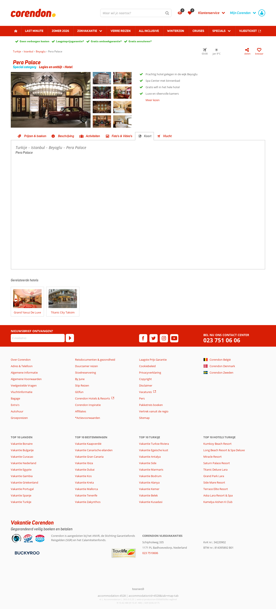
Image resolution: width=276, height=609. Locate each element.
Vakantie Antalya (150, 457)
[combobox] (135, 13)
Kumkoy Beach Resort (217, 444)
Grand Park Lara (213, 476)
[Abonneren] (70, 338)
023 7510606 (150, 553)
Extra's (15, 405)
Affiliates (80, 411)
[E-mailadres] (38, 338)
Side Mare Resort (214, 482)
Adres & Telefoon (22, 366)
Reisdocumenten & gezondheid (95, 360)
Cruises (198, 31)
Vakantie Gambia (22, 476)
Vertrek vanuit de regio (153, 411)
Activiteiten (93, 136)
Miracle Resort (212, 457)
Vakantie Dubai (84, 469)
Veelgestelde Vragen (24, 385)
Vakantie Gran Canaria (89, 457)
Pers (142, 398)
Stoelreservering (85, 372)
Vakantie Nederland (23, 463)
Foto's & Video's (122, 136)
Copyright (145, 379)
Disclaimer (145, 385)
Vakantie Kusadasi (150, 502)
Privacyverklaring (150, 372)
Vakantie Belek (148, 495)
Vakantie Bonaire (22, 444)
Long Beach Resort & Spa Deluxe (224, 450)
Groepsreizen (19, 418)
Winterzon (175, 31)
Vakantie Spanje (21, 495)
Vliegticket (248, 31)
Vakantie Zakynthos (87, 502)
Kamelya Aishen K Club (217, 502)
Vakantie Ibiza (84, 463)
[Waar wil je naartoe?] (135, 13)
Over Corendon (21, 360)
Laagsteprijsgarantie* (70, 41)
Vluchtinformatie (21, 392)
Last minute (34, 31)
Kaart (147, 136)
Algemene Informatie (24, 372)
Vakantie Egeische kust (153, 450)
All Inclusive (149, 31)
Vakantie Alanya (149, 482)
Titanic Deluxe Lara (215, 469)
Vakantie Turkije (21, 502)
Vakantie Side (147, 463)
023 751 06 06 (221, 340)
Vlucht (167, 136)
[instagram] (164, 338)
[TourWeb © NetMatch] (138, 589)
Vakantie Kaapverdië (88, 444)
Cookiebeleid (147, 366)
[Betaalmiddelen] (26, 553)
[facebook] (143, 338)
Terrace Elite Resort (215, 489)
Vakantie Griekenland (24, 482)
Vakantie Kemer (149, 489)
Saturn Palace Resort (216, 463)
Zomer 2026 (60, 31)
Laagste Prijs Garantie (153, 360)
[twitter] (153, 338)
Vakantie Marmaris (151, 469)
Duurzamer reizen (86, 366)
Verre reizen (121, 31)
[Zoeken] (167, 13)
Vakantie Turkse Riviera (154, 444)
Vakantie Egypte (21, 469)
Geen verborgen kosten (34, 41)
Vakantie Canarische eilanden (94, 450)
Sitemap (144, 418)
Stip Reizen (82, 385)
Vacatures (145, 392)
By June (80, 379)
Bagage (15, 398)
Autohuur (17, 411)
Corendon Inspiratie (88, 405)
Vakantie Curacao (22, 457)
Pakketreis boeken (151, 405)
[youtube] (174, 338)
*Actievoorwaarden (87, 418)
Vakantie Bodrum (150, 476)
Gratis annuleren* (140, 41)
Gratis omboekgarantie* (106, 41)
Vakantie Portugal (22, 489)
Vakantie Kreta (84, 482)
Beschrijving (66, 136)
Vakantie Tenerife (86, 495)
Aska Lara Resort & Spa (218, 495)
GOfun (79, 392)
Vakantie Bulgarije (22, 450)
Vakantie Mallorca (86, 489)
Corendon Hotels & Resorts (92, 398)
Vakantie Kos (83, 476)
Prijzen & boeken (35, 136)
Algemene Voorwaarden (26, 379)
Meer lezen (153, 100)
